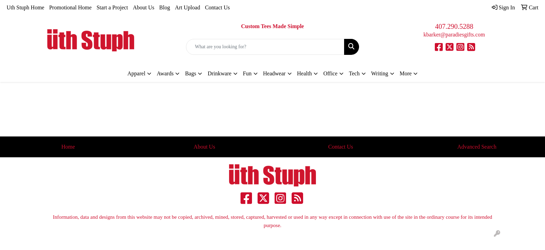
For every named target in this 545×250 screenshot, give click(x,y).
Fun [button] (247, 73)
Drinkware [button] (219, 73)
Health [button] (304, 73)
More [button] (406, 73)
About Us (143, 7)
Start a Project (112, 7)
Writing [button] (379, 73)
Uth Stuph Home (25, 7)
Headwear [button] (274, 73)
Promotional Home (70, 7)
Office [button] (330, 73)
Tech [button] (354, 73)
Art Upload (187, 7)
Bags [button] (190, 73)
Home (68, 147)
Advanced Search (476, 147)
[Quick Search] (265, 47)
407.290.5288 (454, 26)
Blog (164, 7)
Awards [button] (165, 73)
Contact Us (217, 7)
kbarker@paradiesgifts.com (454, 35)
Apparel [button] (137, 73)
